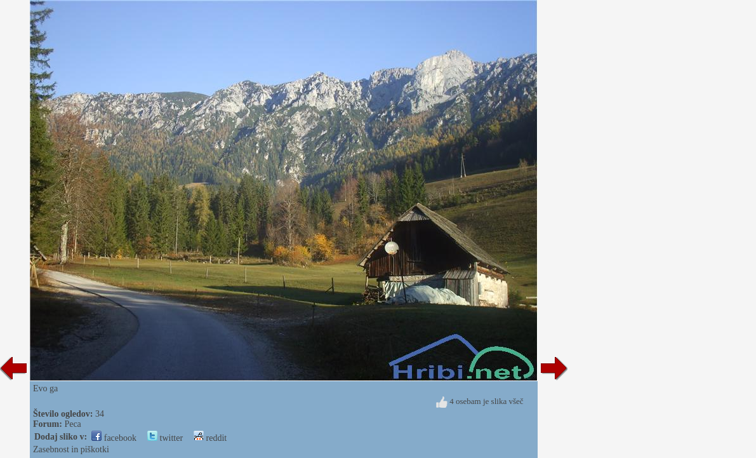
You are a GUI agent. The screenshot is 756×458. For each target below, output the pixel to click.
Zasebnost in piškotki (71, 449)
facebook (113, 438)
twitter (165, 438)
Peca (72, 424)
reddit (210, 438)
